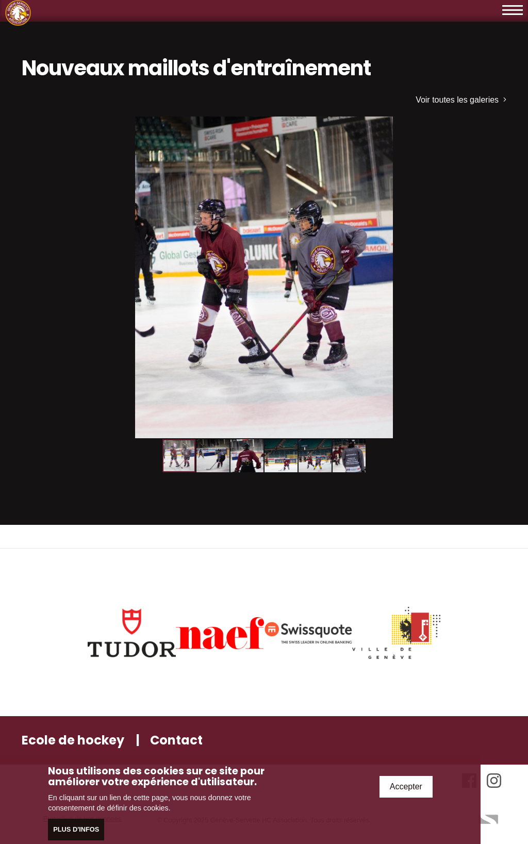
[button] (497, 126)
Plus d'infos (76, 830)
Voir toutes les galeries (461, 99)
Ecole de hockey (73, 740)
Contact (176, 740)
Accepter (406, 787)
